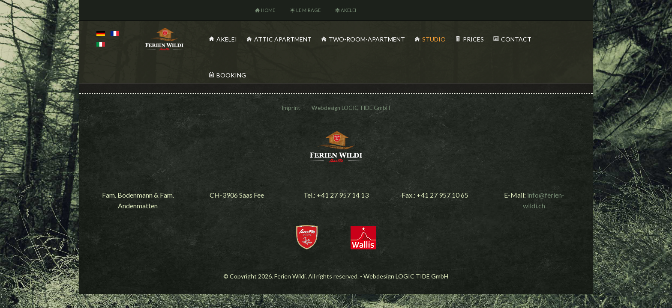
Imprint (291, 107)
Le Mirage (308, 10)
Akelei (348, 10)
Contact (516, 39)
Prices (473, 39)
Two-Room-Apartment (367, 39)
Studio (434, 39)
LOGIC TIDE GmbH (366, 107)
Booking (231, 75)
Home (268, 10)
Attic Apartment (283, 39)
